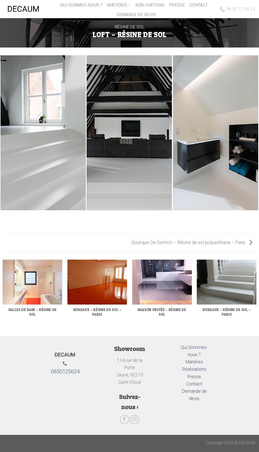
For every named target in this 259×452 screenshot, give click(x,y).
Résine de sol (130, 27)
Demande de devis (136, 14)
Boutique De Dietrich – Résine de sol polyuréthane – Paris (192, 242)
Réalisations (149, 5)
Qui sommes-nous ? (81, 5)
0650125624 (65, 371)
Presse (177, 5)
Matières (119, 5)
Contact (199, 5)
